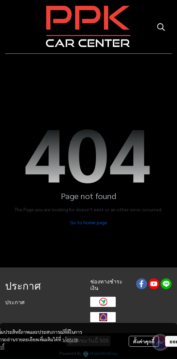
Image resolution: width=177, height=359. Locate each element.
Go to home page (88, 222)
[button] (161, 27)
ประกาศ (15, 302)
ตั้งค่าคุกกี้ (144, 341)
